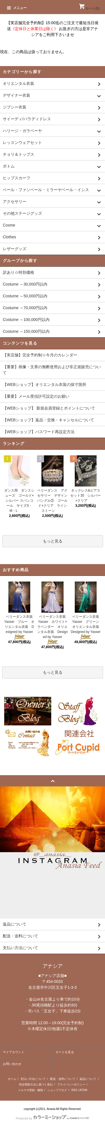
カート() (88, 8)
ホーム (12, 1078)
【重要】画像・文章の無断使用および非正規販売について (52, 370)
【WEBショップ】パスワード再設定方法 (38, 431)
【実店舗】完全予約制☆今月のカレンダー (40, 355)
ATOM (83, 1090)
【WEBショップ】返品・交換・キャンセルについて (48, 420)
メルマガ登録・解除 (30, 1090)
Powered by (52, 1118)
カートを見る (64, 1052)
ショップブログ (57, 1090)
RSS (74, 1090)
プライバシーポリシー (71, 1084)
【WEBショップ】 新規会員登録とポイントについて (49, 408)
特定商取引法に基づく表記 (36, 1084)
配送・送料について (62, 1078)
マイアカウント (13, 1052)
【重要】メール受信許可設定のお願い (36, 396)
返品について (88, 1078)
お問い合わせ (12, 1064)
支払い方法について (33, 1078)
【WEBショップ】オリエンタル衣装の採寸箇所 (44, 384)
